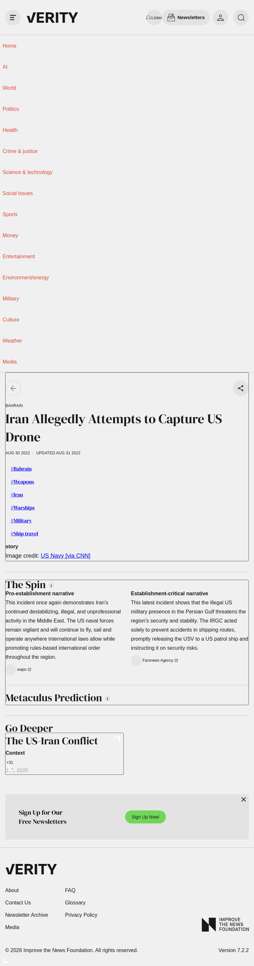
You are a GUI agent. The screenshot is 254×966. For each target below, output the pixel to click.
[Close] (243, 799)
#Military (21, 520)
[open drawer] (13, 17)
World (9, 88)
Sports (10, 214)
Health (10, 130)
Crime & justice (20, 151)
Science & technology (27, 172)
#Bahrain (21, 468)
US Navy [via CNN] (65, 556)
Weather (12, 340)
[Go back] (13, 388)
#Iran (17, 494)
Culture (11, 319)
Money (10, 235)
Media (10, 362)
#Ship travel (24, 533)
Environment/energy (26, 277)
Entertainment (19, 256)
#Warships (23, 507)
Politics (11, 109)
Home (10, 46)
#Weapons (22, 481)
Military (11, 298)
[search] (241, 17)
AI (5, 67)
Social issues (18, 193)
